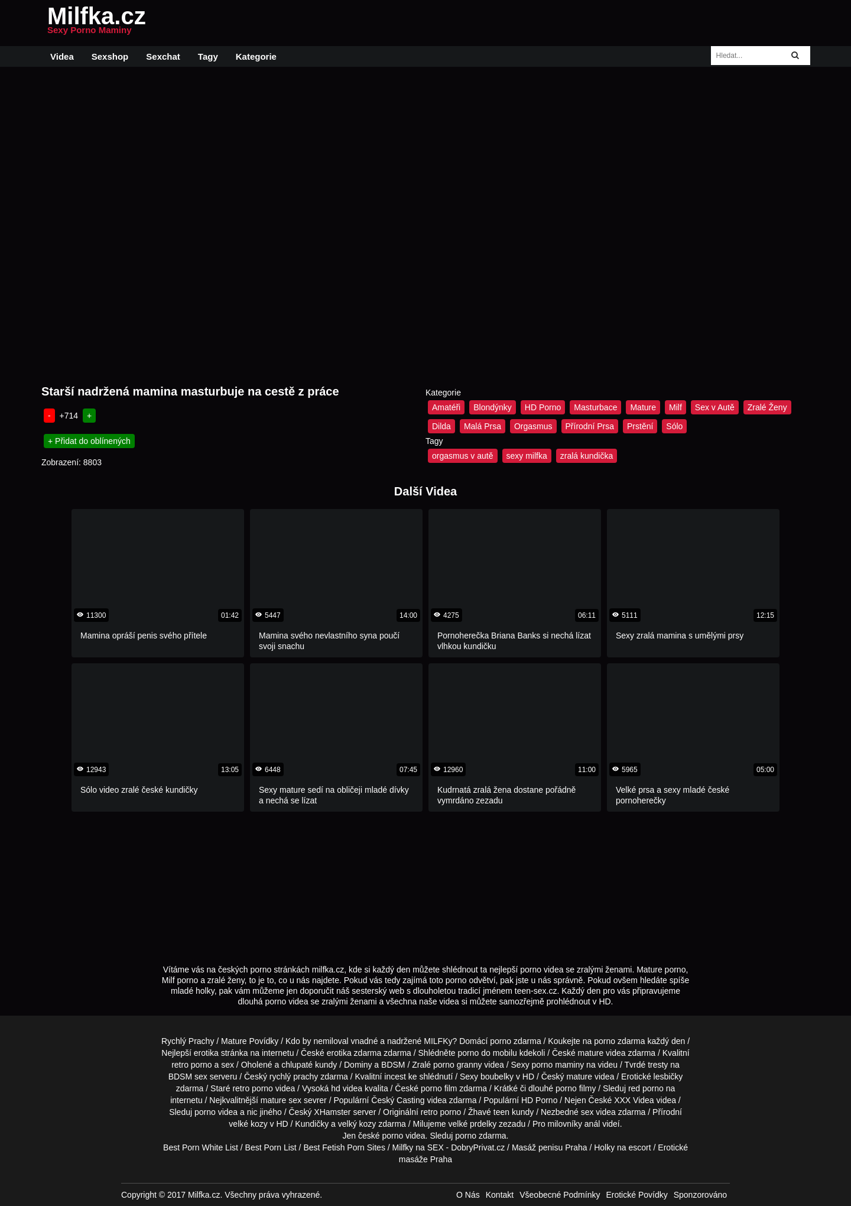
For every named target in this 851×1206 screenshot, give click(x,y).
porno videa (216, 1112)
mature (591, 1053)
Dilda (441, 426)
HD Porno (543, 407)
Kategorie (256, 56)
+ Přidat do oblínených (89, 441)
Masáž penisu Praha (549, 1147)
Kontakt (500, 1194)
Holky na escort (622, 1147)
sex (587, 1112)
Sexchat (163, 56)
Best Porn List (271, 1147)
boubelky (497, 1076)
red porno (646, 1088)
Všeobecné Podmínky (559, 1194)
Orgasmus (533, 426)
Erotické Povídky (636, 1194)
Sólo (674, 426)
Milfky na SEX (418, 1147)
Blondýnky (492, 407)
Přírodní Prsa (590, 426)
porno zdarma (619, 1041)
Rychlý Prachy (187, 1041)
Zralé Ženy (767, 407)
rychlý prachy (293, 1076)
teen (501, 1112)
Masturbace (595, 407)
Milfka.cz (96, 23)
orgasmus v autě (462, 456)
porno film (439, 1088)
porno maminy (558, 1064)
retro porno (191, 1064)
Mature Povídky (249, 1041)
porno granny (457, 1064)
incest (395, 1076)
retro (429, 1112)
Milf (675, 407)
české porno (380, 1135)
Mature (643, 407)
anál (592, 1124)
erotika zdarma (354, 1053)
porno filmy (576, 1088)
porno (500, 1041)
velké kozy (248, 1124)
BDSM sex (187, 1076)
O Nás (468, 1194)
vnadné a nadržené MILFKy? (404, 1041)
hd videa (346, 1088)
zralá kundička (586, 456)
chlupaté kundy (309, 1064)
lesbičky (668, 1076)
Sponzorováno (700, 1194)
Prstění (640, 426)
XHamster (332, 1112)
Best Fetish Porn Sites (344, 1147)
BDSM (393, 1064)
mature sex (281, 1100)
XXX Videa (634, 1100)
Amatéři (446, 407)
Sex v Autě (715, 407)
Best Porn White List (200, 1147)
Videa (62, 56)
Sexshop (110, 56)
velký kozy (357, 1124)
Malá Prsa (482, 426)
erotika (206, 1053)
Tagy (208, 56)
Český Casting (397, 1100)
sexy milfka (526, 456)
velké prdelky (472, 1124)
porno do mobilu (487, 1053)
